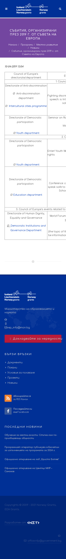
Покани (12, 367)
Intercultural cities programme (28, 106)
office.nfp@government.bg (44, 541)
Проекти (13, 377)
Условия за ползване (21, 372)
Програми (27, 45)
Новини (34, 48)
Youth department (27, 133)
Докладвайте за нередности (35, 338)
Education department (27, 195)
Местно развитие (47, 45)
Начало (12, 45)
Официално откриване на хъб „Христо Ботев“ (32, 459)
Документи (15, 362)
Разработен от (22, 522)
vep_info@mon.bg (18, 327)
